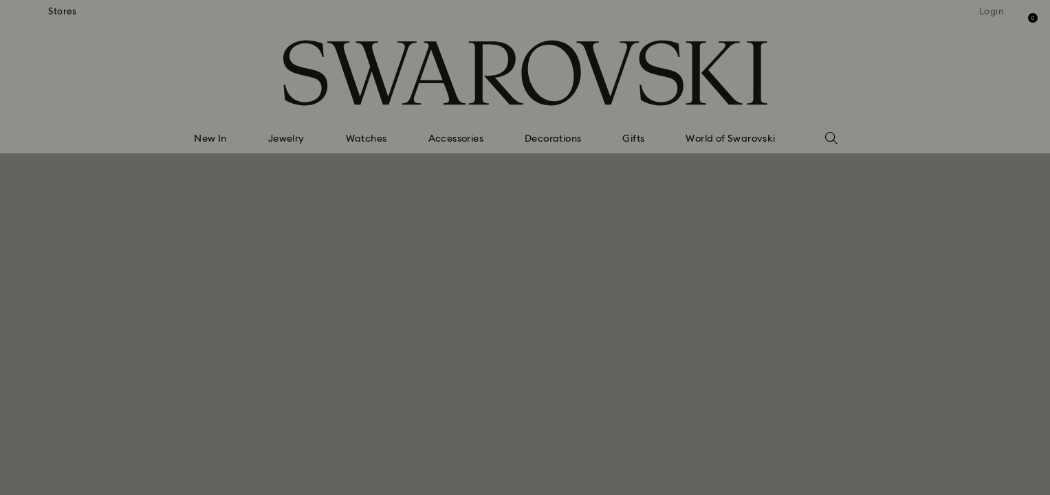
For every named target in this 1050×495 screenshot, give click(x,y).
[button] (751, 166)
